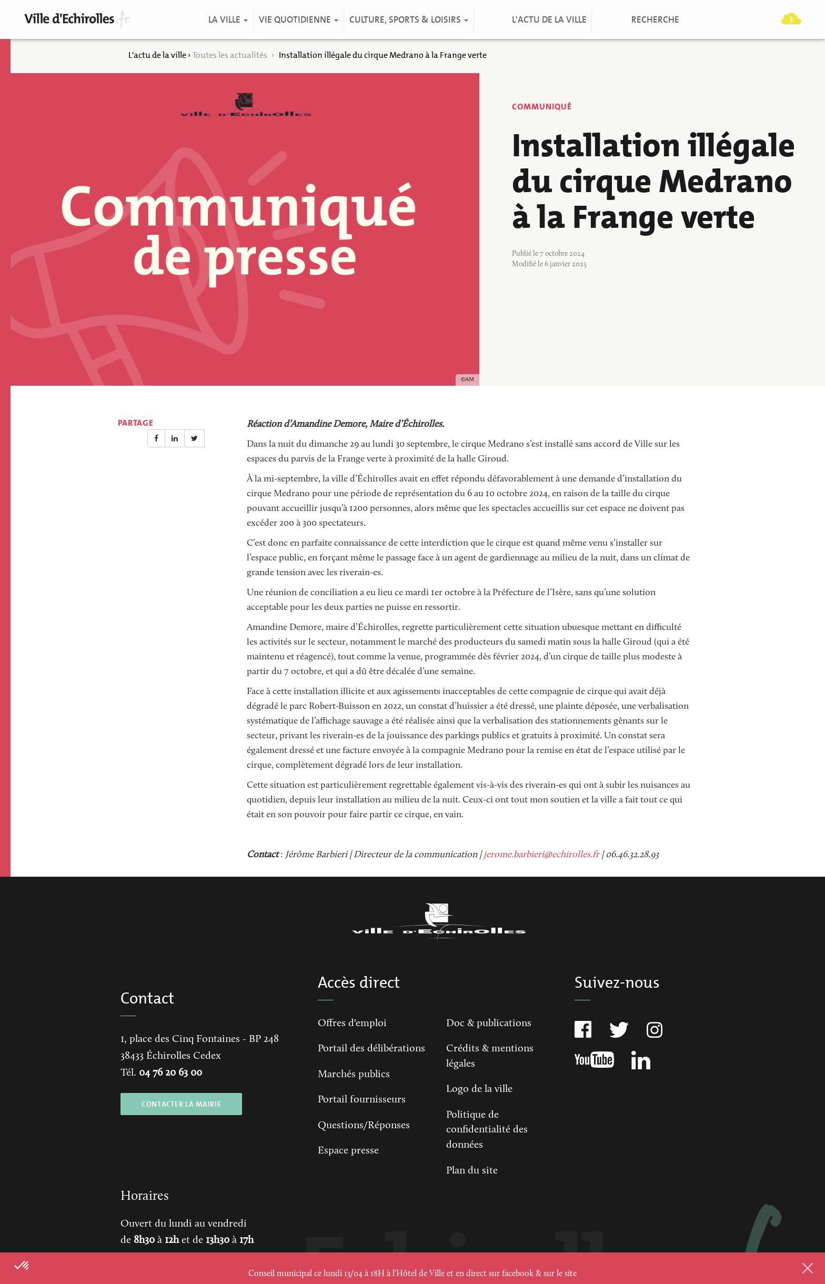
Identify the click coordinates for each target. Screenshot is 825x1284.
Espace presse (348, 1151)
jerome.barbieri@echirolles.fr (541, 855)
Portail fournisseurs (362, 1100)
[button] (22, 1266)
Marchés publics (354, 1074)
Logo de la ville (479, 1089)
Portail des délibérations (371, 1049)
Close (794, 1268)
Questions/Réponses (364, 1125)
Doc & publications (488, 1023)
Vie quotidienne (298, 20)
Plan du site (472, 1171)
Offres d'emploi (352, 1023)
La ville (227, 20)
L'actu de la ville (548, 20)
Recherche (655, 20)
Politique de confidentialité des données (487, 1130)
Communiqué (542, 106)
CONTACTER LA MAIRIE (181, 1104)
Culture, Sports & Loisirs (408, 20)
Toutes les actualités (231, 55)
